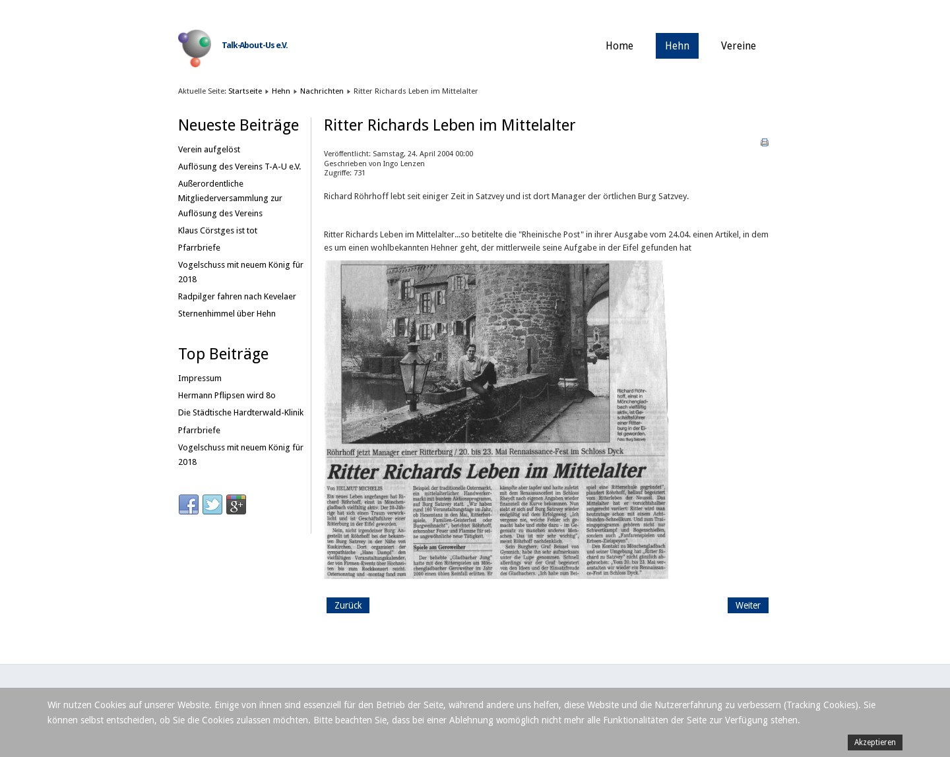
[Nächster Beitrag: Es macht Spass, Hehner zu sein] (748, 605)
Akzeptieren (875, 742)
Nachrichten (322, 91)
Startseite (245, 91)
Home (619, 46)
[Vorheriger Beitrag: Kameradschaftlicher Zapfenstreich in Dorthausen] (348, 605)
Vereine (738, 46)
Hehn (677, 46)
